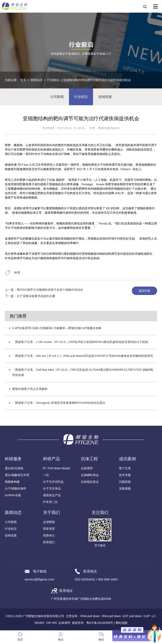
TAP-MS (51, 622)
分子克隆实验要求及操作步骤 (36, 296)
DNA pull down (111, 616)
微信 (101, 639)
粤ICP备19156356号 (99, 622)
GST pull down (132, 616)
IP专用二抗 (50, 502)
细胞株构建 (12, 481)
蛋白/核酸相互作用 (17, 475)
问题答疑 (125, 481)
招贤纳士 (49, 535)
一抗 (46, 475)
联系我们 (49, 542)
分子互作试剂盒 (53, 481)
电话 (60, 639)
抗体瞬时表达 (90, 475)
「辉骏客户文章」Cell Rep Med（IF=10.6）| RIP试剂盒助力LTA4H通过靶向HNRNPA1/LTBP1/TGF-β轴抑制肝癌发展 (82, 372)
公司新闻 (57, 97)
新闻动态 (37, 80)
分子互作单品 (52, 488)
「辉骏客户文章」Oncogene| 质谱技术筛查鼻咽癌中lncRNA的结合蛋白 (58, 402)
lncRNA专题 (13, 495)
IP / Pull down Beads (56, 468)
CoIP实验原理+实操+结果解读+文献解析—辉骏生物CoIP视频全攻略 (56, 328)
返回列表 (144, 290)
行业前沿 (53, 80)
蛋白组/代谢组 (14, 468)
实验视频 (125, 488)
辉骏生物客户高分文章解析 (30, 389)
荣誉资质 (49, 528)
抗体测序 (87, 468)
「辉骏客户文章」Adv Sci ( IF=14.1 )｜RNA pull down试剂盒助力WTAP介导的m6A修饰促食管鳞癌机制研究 (82, 356)
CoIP (146, 616)
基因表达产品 (52, 495)
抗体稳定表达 (90, 481)
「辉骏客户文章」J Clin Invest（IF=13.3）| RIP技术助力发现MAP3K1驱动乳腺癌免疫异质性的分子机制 (80, 342)
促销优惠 (105, 97)
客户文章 (125, 468)
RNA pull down (90, 616)
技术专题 (125, 475)
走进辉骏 (49, 522)
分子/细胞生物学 (15, 488)
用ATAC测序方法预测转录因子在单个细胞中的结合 (50, 289)
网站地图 (121, 622)
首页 (23, 80)
